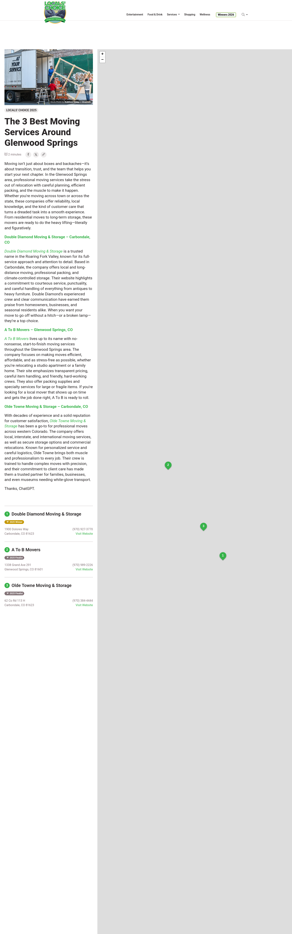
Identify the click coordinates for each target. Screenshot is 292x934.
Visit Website (84, 533)
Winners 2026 (226, 14)
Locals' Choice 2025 (21, 110)
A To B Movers (22, 549)
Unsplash (86, 102)
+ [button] (102, 54)
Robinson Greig (72, 102)
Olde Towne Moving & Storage (38, 585)
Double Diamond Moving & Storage (42, 514)
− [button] (102, 60)
